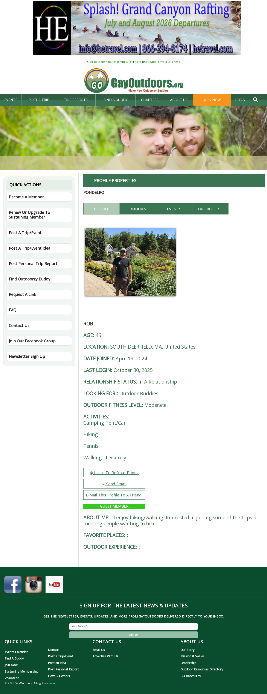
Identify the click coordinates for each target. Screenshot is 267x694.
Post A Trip (39, 99)
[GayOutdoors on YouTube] (54, 586)
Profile (101, 208)
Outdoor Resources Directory (201, 669)
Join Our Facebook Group (32, 340)
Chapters (150, 99)
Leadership (188, 663)
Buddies (138, 208)
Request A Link (22, 294)
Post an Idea (57, 663)
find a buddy (116, 99)
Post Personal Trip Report (33, 263)
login (240, 99)
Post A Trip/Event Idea (29, 248)
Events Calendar (16, 652)
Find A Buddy (14, 658)
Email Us (99, 650)
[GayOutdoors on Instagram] (33, 586)
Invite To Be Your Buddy (114, 472)
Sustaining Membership (21, 671)
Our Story (187, 650)
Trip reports (210, 208)
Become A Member (26, 196)
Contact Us (19, 325)
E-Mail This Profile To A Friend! (114, 495)
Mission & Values (192, 656)
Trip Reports (76, 99)
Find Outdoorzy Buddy (29, 279)
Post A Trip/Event (25, 232)
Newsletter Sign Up (27, 356)
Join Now (212, 99)
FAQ (12, 309)
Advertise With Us (105, 656)
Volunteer (12, 678)
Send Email (114, 483)
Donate (53, 650)
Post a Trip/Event (60, 656)
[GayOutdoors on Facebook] (12, 586)
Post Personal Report (63, 669)
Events (10, 99)
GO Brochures (190, 676)
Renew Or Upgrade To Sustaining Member (29, 215)
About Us (179, 99)
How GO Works (59, 676)
